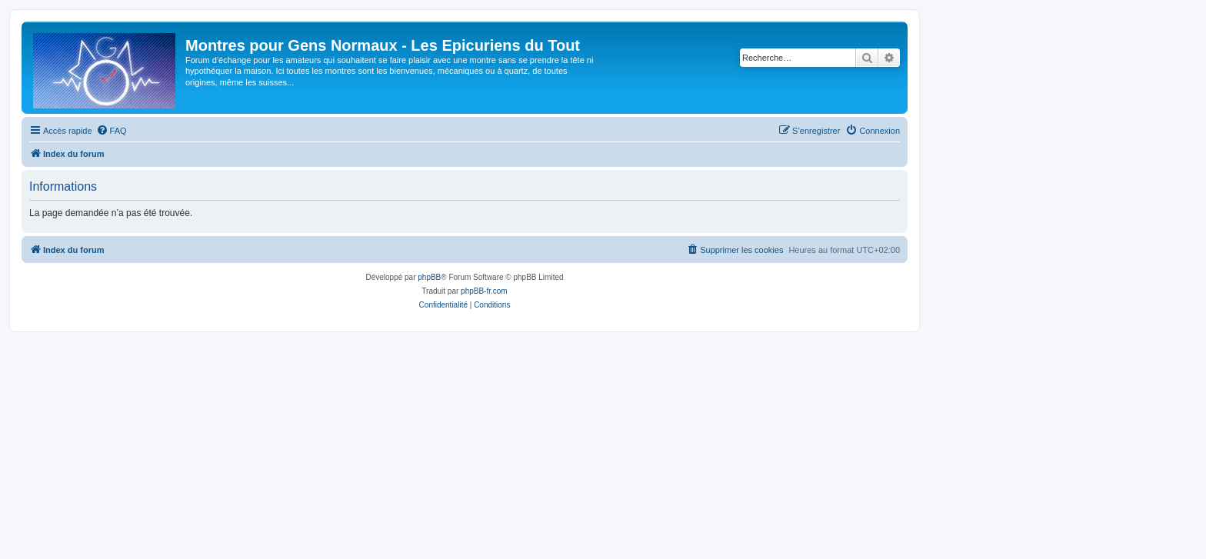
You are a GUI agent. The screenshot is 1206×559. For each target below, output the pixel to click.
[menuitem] (111, 130)
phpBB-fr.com (484, 291)
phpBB (429, 277)
